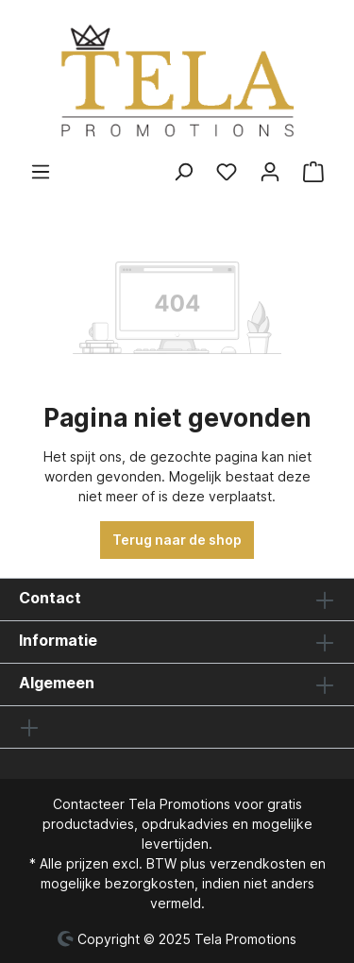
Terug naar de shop (177, 540)
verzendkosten (258, 863)
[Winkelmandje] (313, 172)
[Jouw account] (270, 172)
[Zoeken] (183, 172)
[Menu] (40, 172)
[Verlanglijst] (226, 172)
